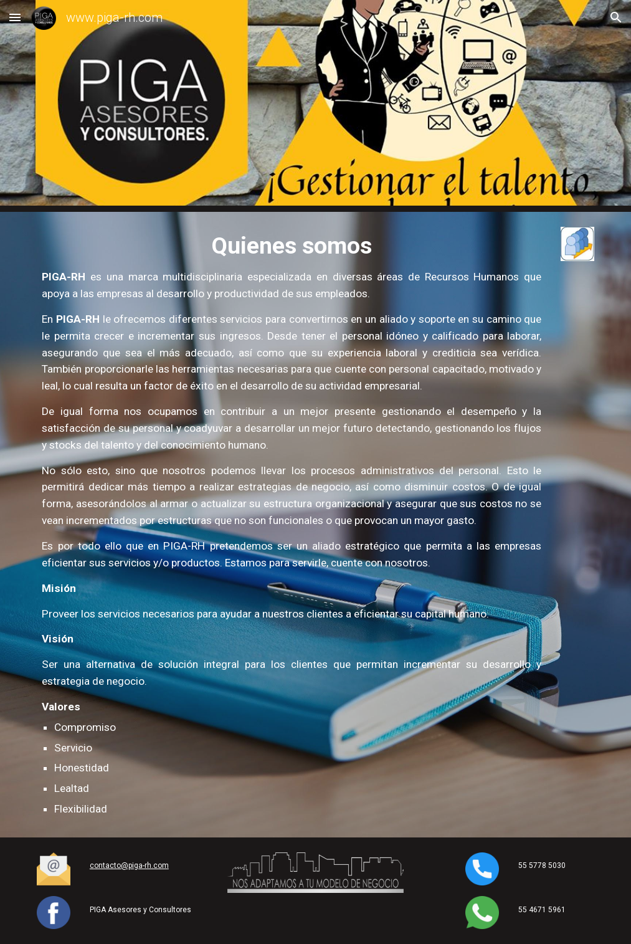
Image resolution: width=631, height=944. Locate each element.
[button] (15, 17)
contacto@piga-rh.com (129, 865)
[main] (291, 524)
